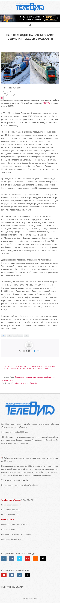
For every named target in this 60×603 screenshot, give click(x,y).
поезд (45, 368)
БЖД (10, 368)
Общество (22, 366)
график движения (19, 368)
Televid (36, 351)
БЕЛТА (46, 103)
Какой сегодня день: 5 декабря (24, 383)
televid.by (5, 424)
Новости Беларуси (34, 368)
